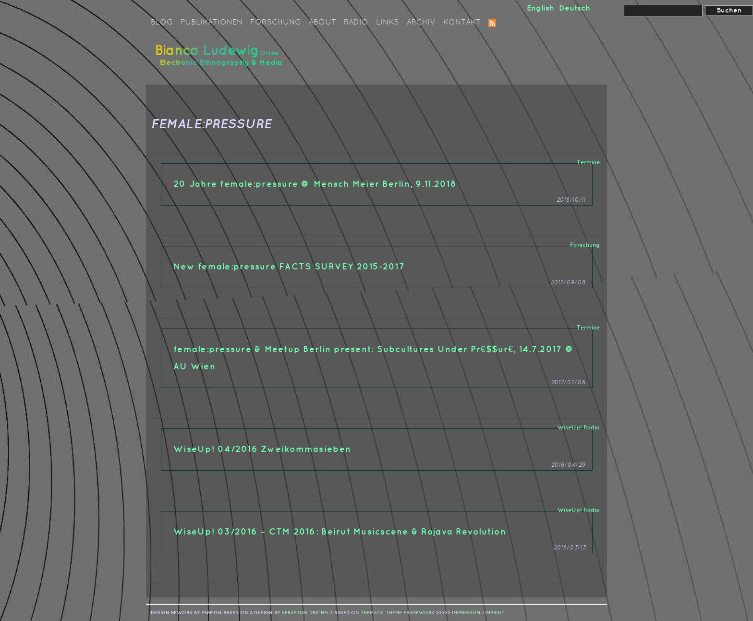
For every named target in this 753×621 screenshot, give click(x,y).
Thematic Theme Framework (398, 612)
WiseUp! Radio (579, 427)
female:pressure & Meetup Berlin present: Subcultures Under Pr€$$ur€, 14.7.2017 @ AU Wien (373, 358)
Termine (588, 162)
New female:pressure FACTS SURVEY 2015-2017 (289, 267)
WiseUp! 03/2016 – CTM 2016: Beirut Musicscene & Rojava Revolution (339, 532)
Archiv (421, 22)
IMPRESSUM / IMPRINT (478, 612)
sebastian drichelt (307, 612)
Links (387, 22)
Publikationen (212, 22)
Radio (356, 22)
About (322, 22)
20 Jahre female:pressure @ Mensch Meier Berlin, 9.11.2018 (314, 184)
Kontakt (462, 22)
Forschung (275, 22)
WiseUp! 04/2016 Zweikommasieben (262, 449)
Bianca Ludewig (220, 59)
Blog (162, 22)
